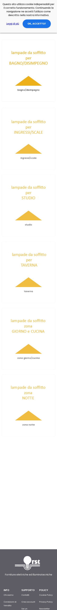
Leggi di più (12, 23)
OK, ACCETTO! (37, 23)
